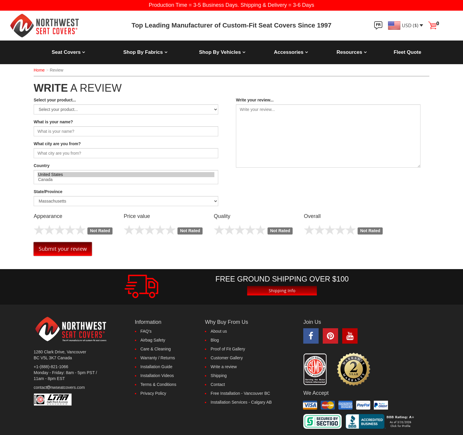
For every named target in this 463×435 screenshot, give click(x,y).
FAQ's (146, 331)
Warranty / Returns (158, 357)
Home (39, 70)
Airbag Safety (153, 340)
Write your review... (255, 100)
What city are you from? (57, 143)
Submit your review (63, 248)
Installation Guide (156, 366)
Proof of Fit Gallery (228, 349)
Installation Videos (157, 375)
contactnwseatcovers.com (59, 387)
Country (42, 165)
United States (126, 174)
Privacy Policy (153, 393)
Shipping (219, 375)
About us (219, 331)
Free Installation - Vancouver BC (240, 393)
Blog (215, 340)
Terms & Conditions (158, 384)
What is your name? (53, 121)
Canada (126, 179)
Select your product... (55, 100)
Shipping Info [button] (282, 290)
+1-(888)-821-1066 (51, 366)
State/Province (48, 191)
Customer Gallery (227, 357)
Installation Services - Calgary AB (241, 402)
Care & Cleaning (156, 349)
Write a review (224, 366)
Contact (218, 384)
